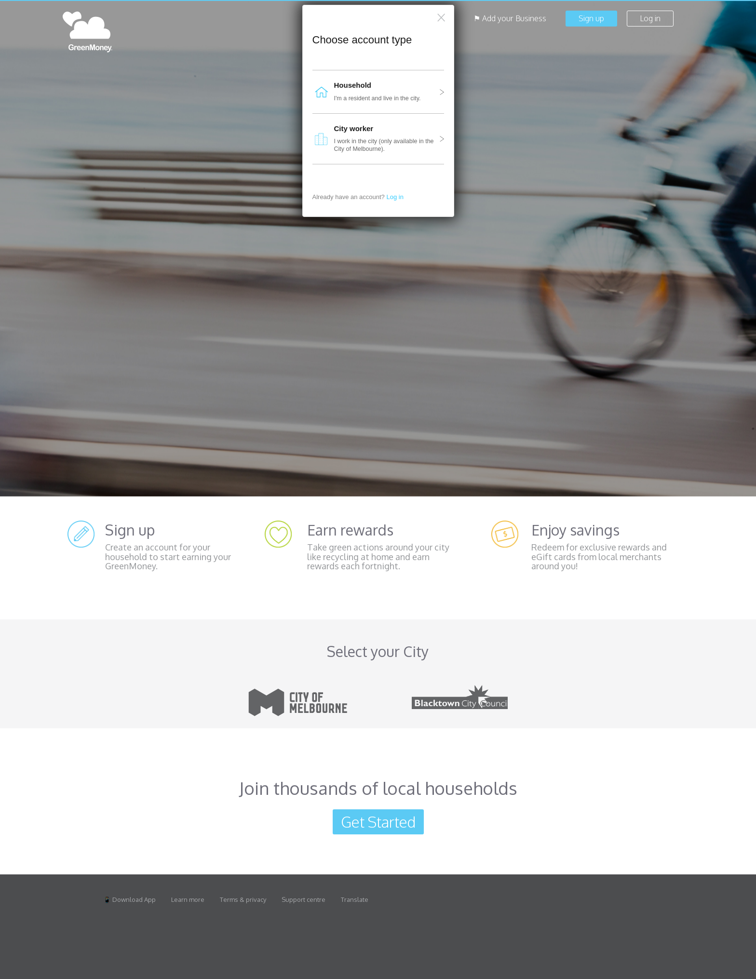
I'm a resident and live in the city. (376, 92)
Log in (394, 197)
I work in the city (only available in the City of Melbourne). (376, 139)
